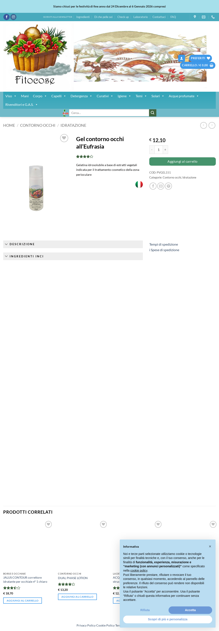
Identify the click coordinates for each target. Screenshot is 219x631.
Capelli (58, 96)
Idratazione (73, 125)
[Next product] (203, 125)
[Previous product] (212, 125)
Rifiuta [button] (145, 610)
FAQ (173, 17)
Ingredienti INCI (23, 256)
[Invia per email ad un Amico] (160, 186)
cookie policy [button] (138, 570)
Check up (123, 17)
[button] (181, 58)
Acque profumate (184, 96)
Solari (157, 96)
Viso (11, 96)
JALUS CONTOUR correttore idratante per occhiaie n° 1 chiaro (25, 579)
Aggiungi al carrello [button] (23, 600)
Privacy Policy (86, 625)
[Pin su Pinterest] (168, 186)
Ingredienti (83, 17)
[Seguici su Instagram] (13, 17)
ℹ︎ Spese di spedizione (164, 250)
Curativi (105, 96)
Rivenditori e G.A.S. (21, 104)
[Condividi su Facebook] (153, 186)
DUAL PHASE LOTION (73, 578)
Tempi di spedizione (163, 244)
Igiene (124, 96)
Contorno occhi (37, 125)
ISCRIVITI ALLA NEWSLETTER (57, 17)
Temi (141, 96)
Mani (25, 96)
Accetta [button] (190, 610)
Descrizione (19, 244)
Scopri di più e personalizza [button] (167, 619)
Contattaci (159, 17)
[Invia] (152, 112)
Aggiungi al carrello (182, 161)
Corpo (40, 96)
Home (9, 125)
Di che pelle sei (103, 17)
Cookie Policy (105, 625)
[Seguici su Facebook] (6, 17)
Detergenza (81, 96)
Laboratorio (140, 17)
